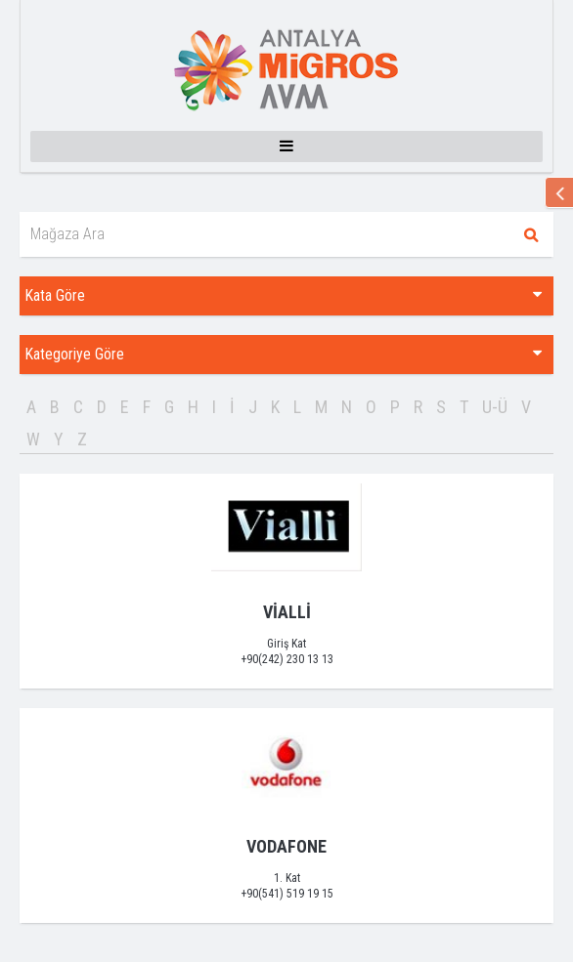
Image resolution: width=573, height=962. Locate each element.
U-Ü (494, 407)
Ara (531, 234)
